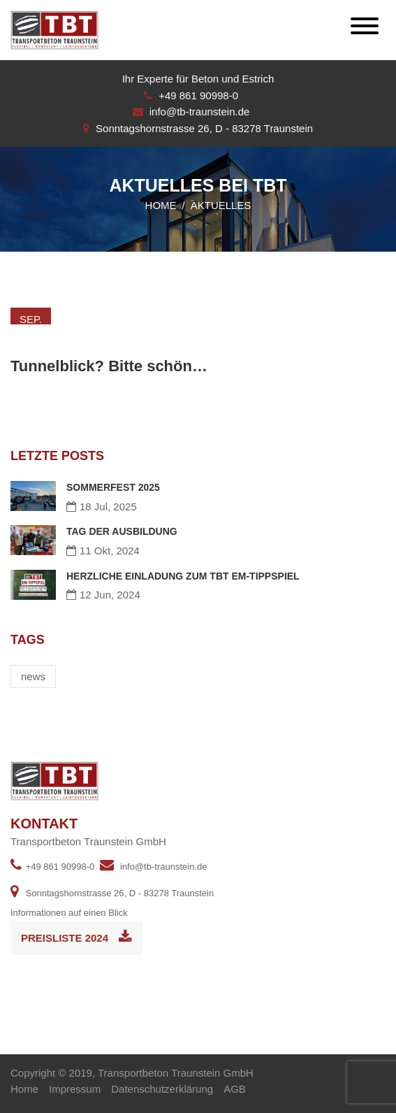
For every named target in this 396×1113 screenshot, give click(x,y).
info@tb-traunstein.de (199, 111)
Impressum (75, 1089)
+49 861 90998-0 (198, 95)
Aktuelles (221, 205)
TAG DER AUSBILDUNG (121, 531)
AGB (234, 1089)
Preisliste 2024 (76, 937)
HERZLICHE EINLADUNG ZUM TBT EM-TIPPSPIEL (183, 576)
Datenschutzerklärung (162, 1089)
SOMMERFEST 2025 (113, 487)
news (33, 676)
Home (161, 205)
